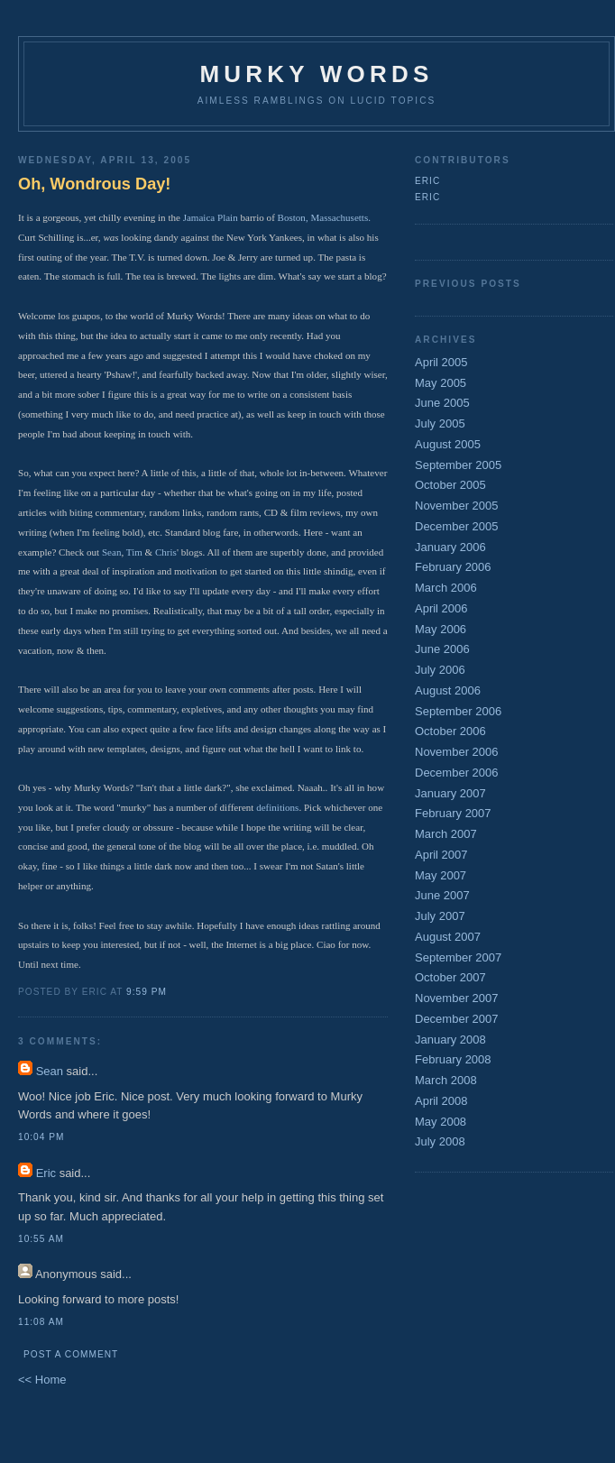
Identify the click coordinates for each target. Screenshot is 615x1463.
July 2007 (440, 916)
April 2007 (441, 854)
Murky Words (317, 73)
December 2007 (457, 1019)
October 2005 (450, 485)
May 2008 (440, 1121)
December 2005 (457, 526)
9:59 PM (146, 992)
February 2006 (453, 567)
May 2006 (440, 629)
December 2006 (457, 772)
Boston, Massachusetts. (324, 217)
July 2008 (440, 1141)
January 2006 (450, 547)
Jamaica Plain (210, 217)
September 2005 (458, 465)
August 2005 (448, 444)
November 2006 (457, 752)
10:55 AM (41, 1239)
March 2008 (446, 1080)
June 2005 (442, 402)
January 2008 (450, 1039)
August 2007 (448, 936)
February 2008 (453, 1059)
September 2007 (458, 957)
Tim (134, 552)
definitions (277, 807)
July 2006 (440, 669)
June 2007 (442, 895)
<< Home (42, 1379)
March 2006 (446, 587)
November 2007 (457, 998)
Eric (46, 1173)
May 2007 (440, 875)
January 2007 (450, 793)
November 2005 (457, 505)
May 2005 (440, 383)
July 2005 (440, 423)
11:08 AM (41, 1322)
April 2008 (441, 1101)
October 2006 (450, 731)
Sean (111, 552)
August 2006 (448, 690)
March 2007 (446, 834)
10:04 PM (41, 1137)
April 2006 (441, 608)
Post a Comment (70, 1354)
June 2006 (442, 649)
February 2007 (453, 813)
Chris (166, 552)
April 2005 (441, 362)
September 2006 (458, 711)
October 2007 (450, 977)
